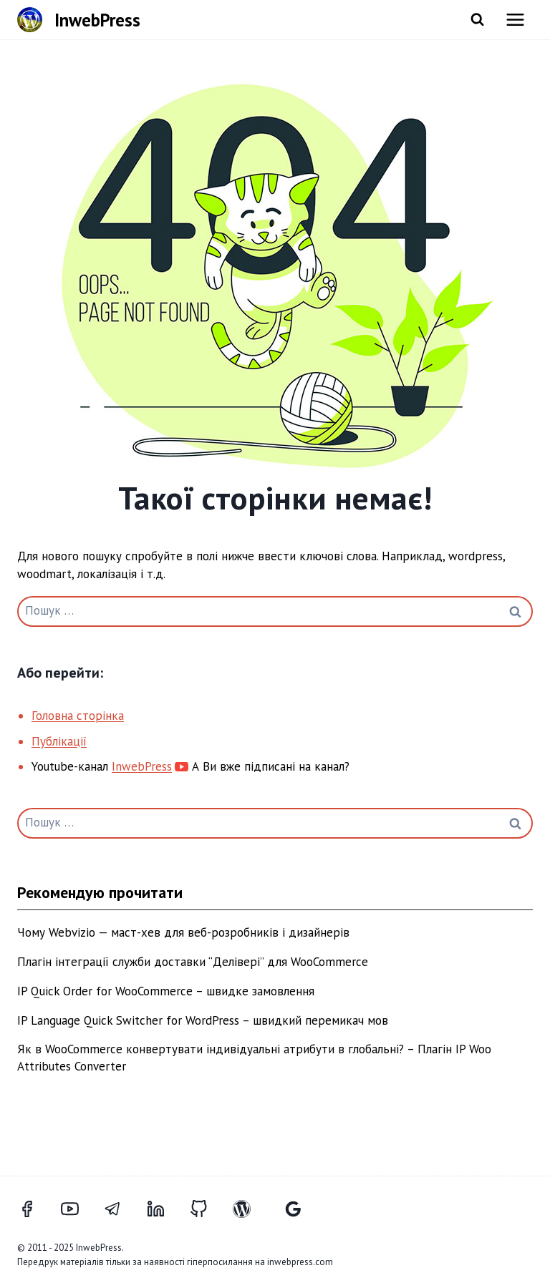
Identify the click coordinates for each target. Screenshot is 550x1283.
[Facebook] (35, 1208)
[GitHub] (207, 1208)
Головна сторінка (78, 715)
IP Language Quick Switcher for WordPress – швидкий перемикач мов (202, 1020)
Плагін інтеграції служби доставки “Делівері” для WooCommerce (192, 962)
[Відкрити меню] (515, 19)
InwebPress (142, 766)
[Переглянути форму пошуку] (477, 19)
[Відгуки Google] (293, 1208)
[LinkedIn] (164, 1208)
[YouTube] (78, 1208)
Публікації (59, 741)
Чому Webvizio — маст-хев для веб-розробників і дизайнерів (183, 932)
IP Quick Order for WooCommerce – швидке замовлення (165, 991)
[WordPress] (250, 1208)
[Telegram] (121, 1208)
